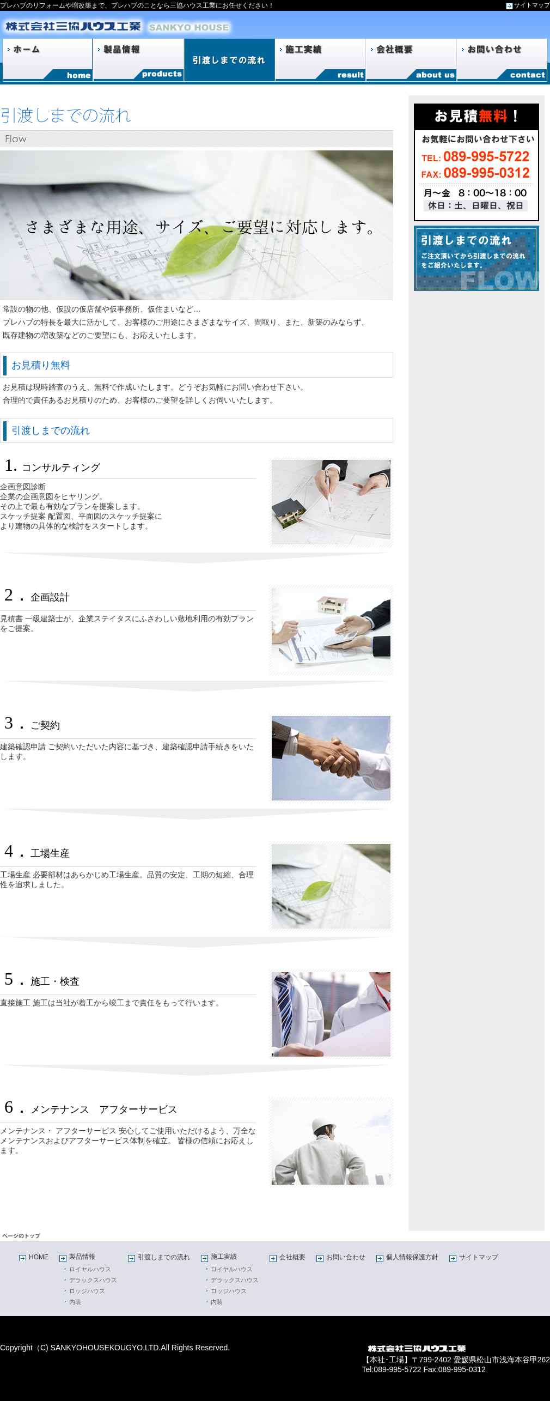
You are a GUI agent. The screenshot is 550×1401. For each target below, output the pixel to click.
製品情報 (82, 1256)
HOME (38, 1257)
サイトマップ (532, 5)
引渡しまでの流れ (164, 1257)
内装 (75, 1302)
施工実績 (224, 1256)
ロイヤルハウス (90, 1269)
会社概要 (292, 1257)
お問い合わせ (345, 1257)
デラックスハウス (93, 1280)
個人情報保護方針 (412, 1257)
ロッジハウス (87, 1291)
